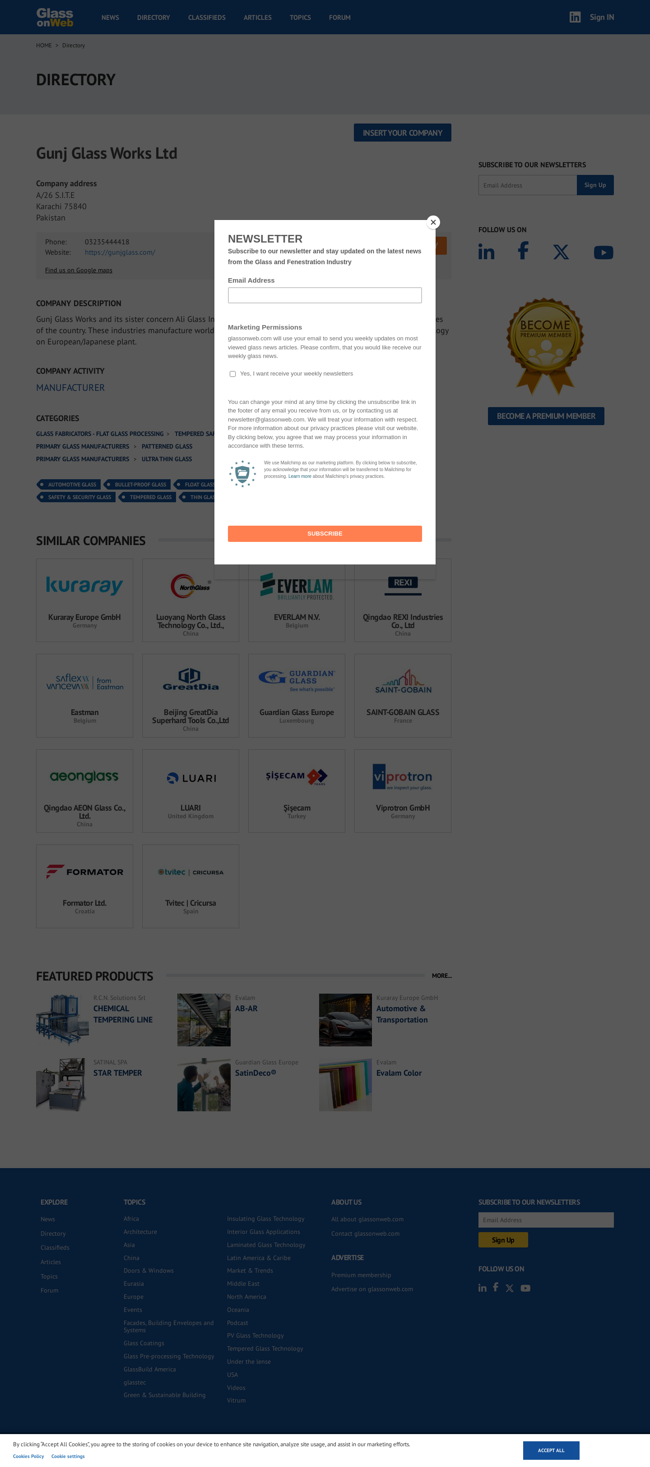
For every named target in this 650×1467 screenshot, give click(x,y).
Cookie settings (68, 1456)
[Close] (433, 222)
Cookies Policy (28, 1456)
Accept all (551, 1450)
